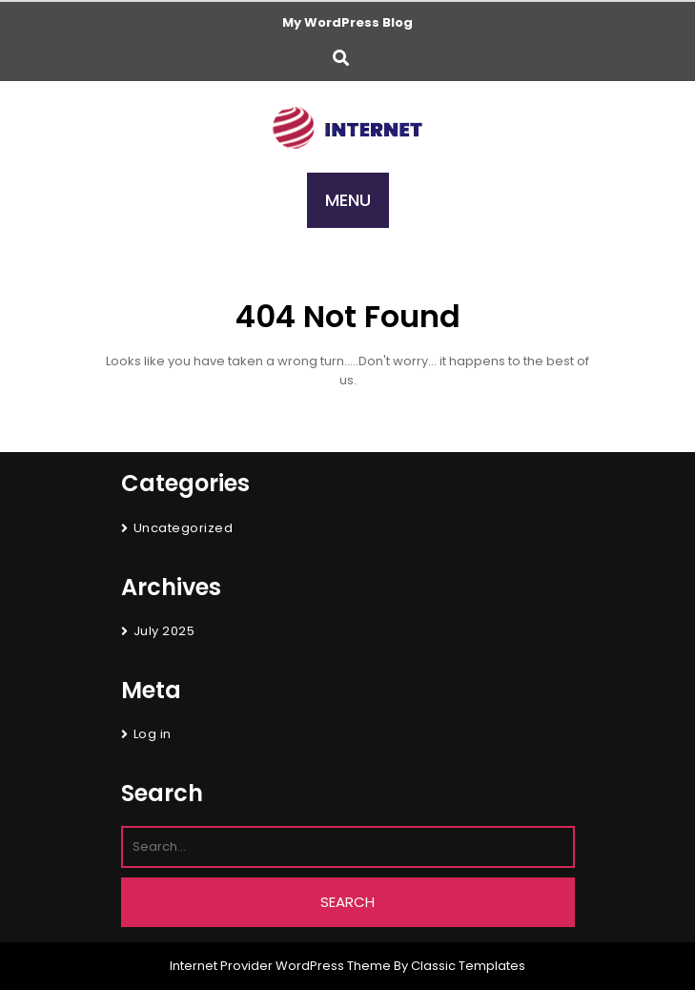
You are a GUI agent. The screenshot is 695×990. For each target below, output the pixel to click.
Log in (152, 734)
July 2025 (164, 631)
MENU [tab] (348, 200)
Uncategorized (183, 528)
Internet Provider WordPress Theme (280, 966)
